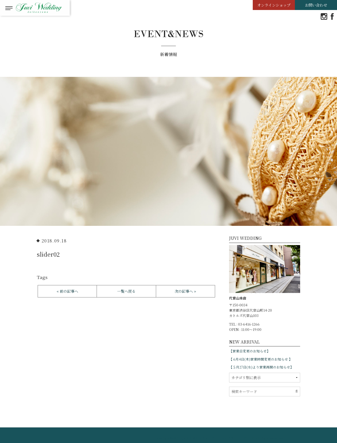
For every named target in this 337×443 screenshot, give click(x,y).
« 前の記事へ (67, 291)
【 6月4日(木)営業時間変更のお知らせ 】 (260, 359)
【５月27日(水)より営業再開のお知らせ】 (261, 367)
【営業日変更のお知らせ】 (249, 351)
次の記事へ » (185, 291)
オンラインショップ (273, 5)
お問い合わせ (316, 5)
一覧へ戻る (126, 291)
